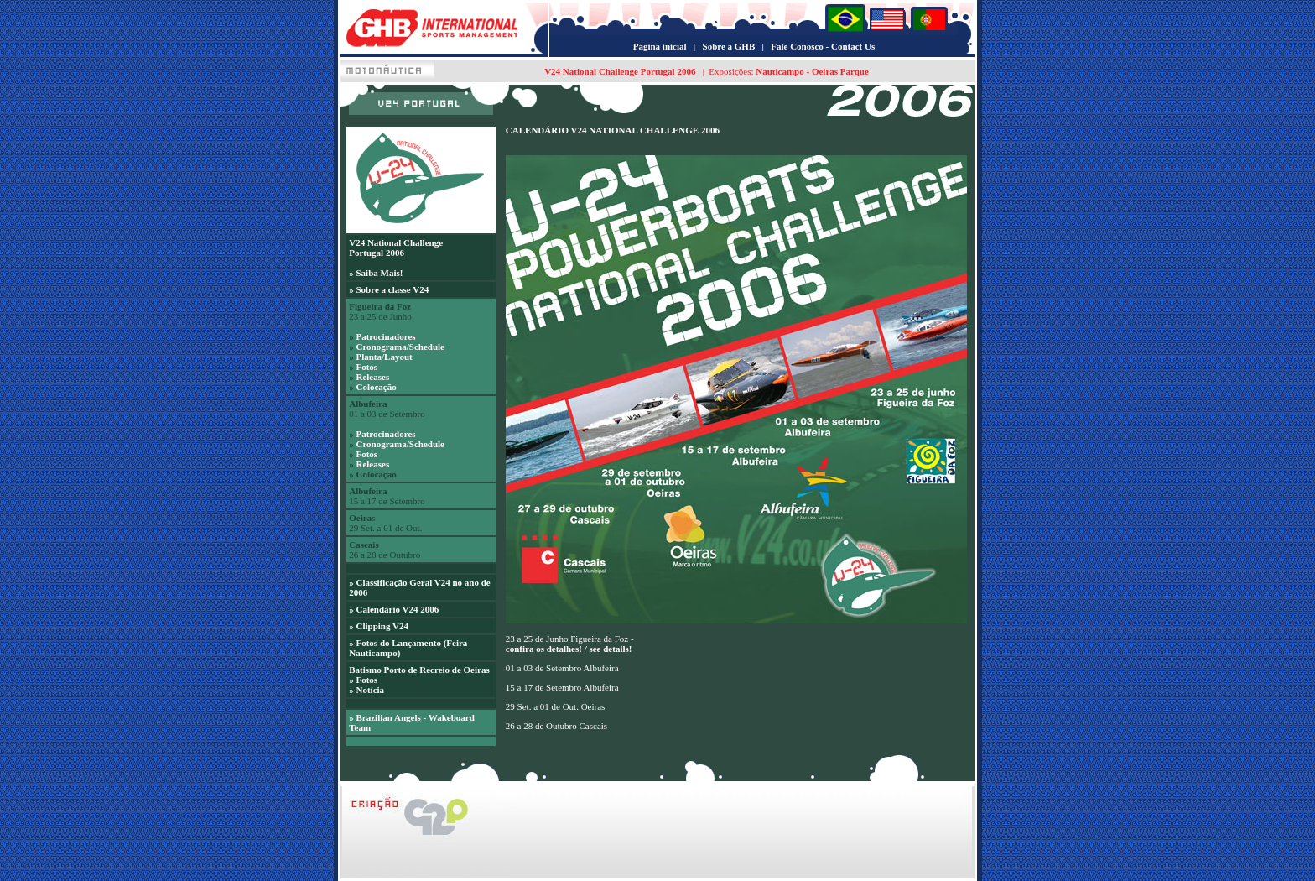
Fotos (366, 367)
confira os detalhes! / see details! (569, 649)
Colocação (376, 387)
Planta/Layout (384, 357)
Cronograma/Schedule (400, 346)
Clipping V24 (382, 626)
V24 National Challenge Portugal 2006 (619, 71)
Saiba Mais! (379, 273)
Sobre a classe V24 (392, 289)
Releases (372, 377)
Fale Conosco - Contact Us (823, 46)
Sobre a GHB (729, 46)
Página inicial (660, 46)
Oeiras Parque (839, 71)
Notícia (370, 690)
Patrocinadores (385, 336)
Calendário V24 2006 (397, 609)
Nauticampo (779, 71)
